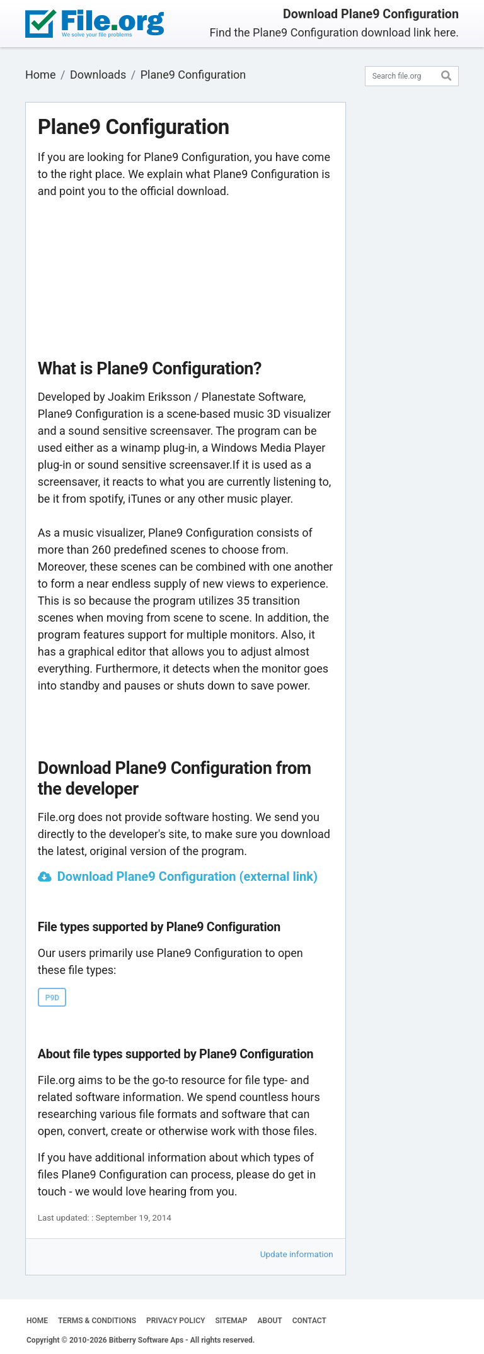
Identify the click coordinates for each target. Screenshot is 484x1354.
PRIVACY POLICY (175, 1320)
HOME (37, 1320)
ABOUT (270, 1320)
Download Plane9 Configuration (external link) (187, 876)
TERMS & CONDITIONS (97, 1320)
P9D (52, 997)
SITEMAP (231, 1320)
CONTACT (309, 1320)
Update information (296, 1254)
